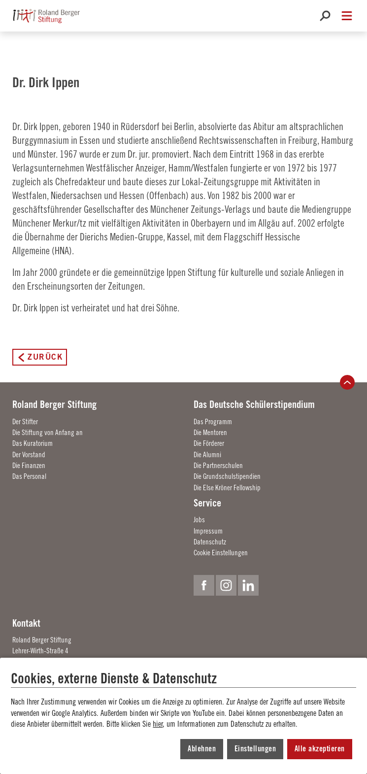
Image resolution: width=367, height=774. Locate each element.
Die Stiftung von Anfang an (47, 432)
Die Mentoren (210, 432)
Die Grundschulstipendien (227, 476)
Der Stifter (25, 421)
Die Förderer (209, 443)
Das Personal (29, 476)
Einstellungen (255, 748)
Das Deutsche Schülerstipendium (254, 404)
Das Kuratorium (32, 443)
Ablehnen (202, 748)
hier (158, 723)
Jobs (199, 519)
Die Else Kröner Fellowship (227, 487)
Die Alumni (207, 454)
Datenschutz (210, 542)
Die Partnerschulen (218, 465)
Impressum (208, 531)
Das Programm (213, 421)
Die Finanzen (28, 465)
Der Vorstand (28, 454)
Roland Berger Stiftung (54, 404)
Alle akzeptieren (320, 748)
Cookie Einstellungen (221, 552)
